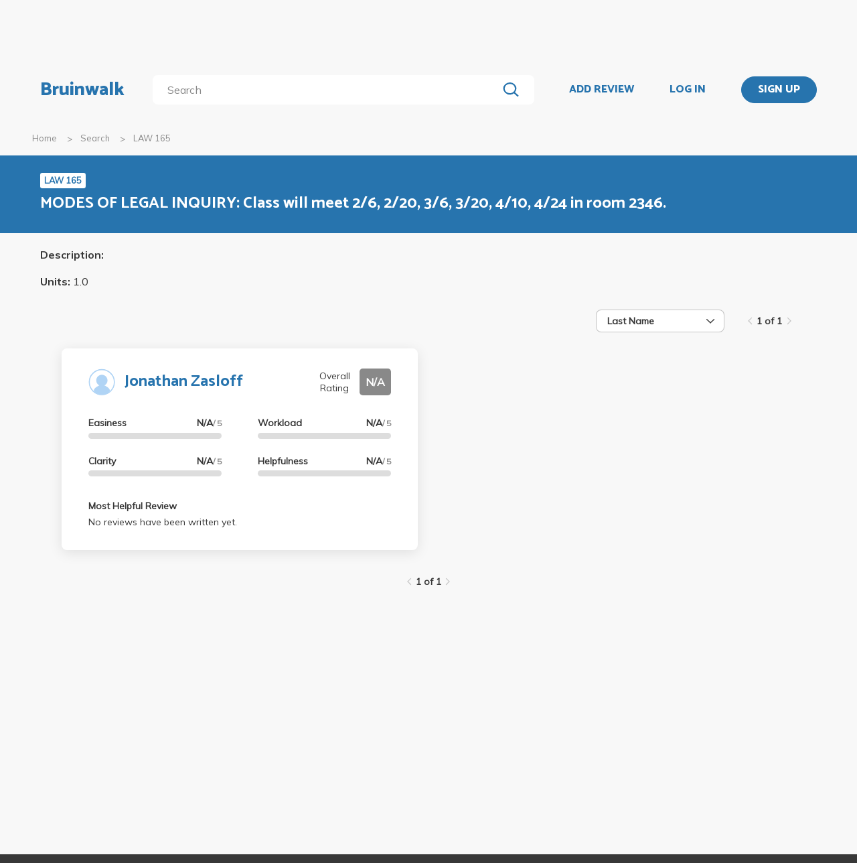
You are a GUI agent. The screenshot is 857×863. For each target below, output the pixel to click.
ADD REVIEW (601, 89)
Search (95, 138)
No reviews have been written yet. (162, 522)
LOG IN (688, 89)
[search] (327, 90)
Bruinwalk (82, 90)
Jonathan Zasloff (184, 382)
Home (44, 138)
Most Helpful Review (132, 506)
